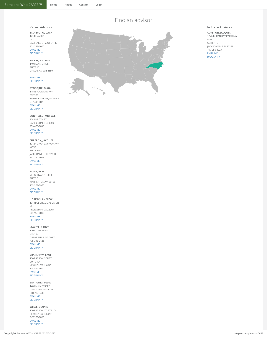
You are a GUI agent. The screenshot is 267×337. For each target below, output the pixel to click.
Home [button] (53, 4)
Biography (36, 53)
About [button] (68, 4)
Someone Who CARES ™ (23, 4)
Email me (35, 49)
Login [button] (99, 4)
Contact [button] (83, 4)
